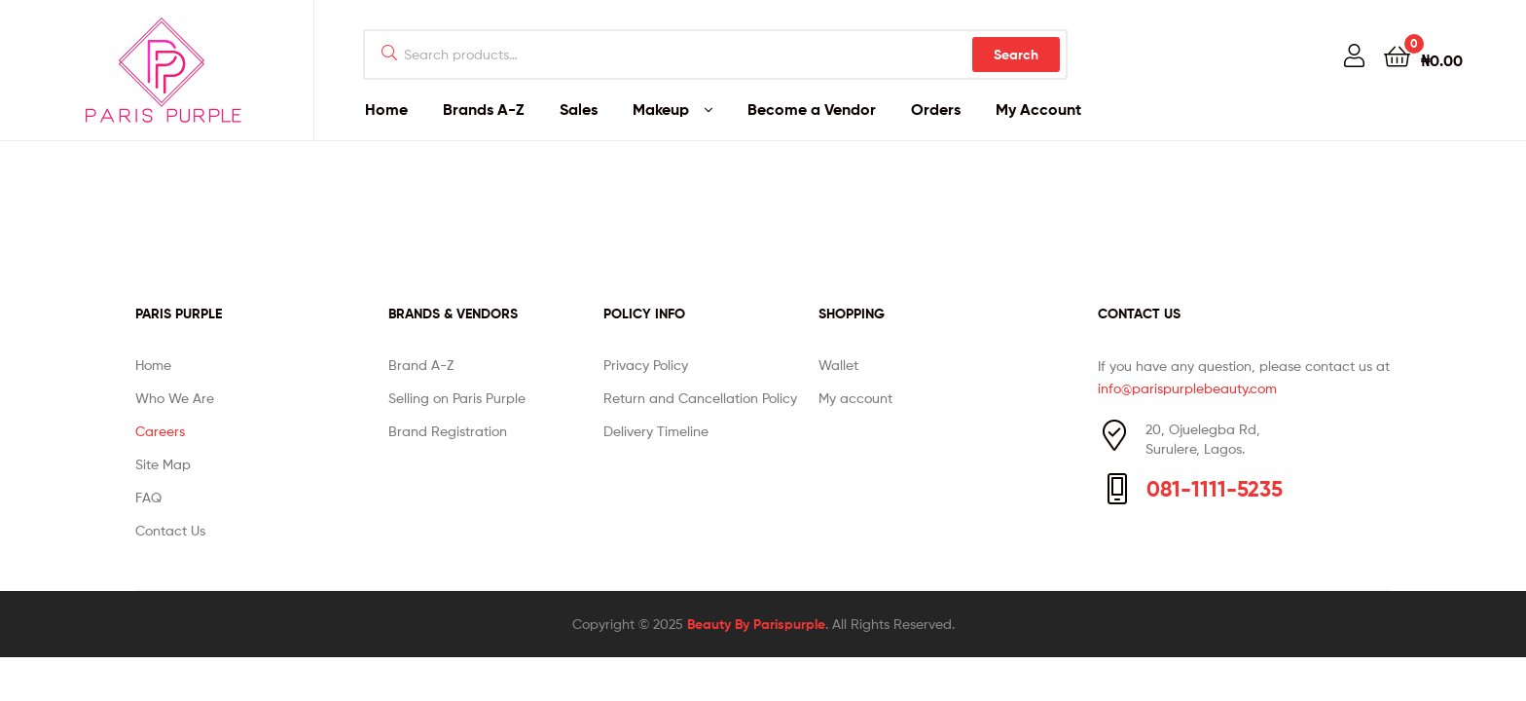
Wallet (838, 364)
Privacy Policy (645, 364)
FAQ (148, 497)
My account (855, 397)
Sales (579, 109)
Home (386, 109)
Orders (936, 109)
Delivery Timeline (655, 431)
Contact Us (170, 530)
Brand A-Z (421, 364)
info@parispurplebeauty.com (1187, 388)
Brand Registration (447, 431)
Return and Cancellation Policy (700, 397)
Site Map (163, 464)
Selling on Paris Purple (457, 397)
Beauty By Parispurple (756, 624)
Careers (160, 431)
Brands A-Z (484, 109)
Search (1016, 54)
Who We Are (174, 397)
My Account (1038, 109)
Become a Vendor (811, 109)
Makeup (661, 109)
